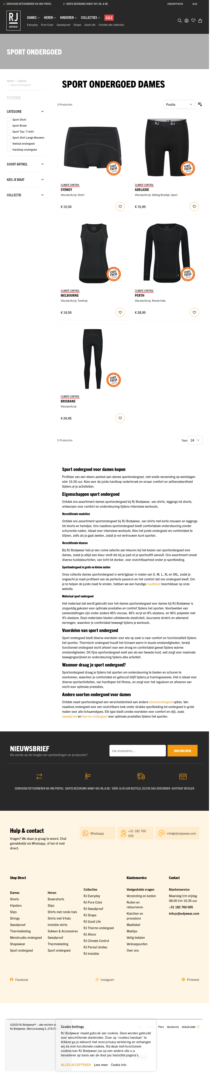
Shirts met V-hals (59, 918)
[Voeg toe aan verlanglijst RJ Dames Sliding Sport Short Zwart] (194, 206)
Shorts (14, 899)
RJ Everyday (92, 896)
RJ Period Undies (95, 947)
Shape (77, 24)
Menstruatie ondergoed (26, 937)
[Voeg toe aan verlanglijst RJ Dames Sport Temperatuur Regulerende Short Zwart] (120, 206)
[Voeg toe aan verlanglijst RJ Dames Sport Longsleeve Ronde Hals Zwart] (194, 312)
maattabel (154, 584)
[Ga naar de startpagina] (13, 21)
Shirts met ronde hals (62, 912)
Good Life (89, 24)
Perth (139, 295)
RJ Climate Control (96, 941)
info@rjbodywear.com (184, 913)
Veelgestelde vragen (140, 889)
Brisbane (68, 401)
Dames (22, 81)
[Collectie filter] (25, 195)
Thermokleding (20, 931)
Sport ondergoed (21, 950)
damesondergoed (161, 702)
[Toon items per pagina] (195, 440)
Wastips (132, 931)
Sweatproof (63, 24)
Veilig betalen (136, 937)
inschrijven (182, 751)
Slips (13, 912)
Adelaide (142, 189)
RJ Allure (90, 934)
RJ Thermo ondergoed (99, 928)
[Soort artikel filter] (25, 164)
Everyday (32, 24)
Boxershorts (56, 899)
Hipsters (16, 905)
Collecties (90, 889)
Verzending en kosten (141, 896)
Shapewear (17, 944)
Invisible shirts (57, 925)
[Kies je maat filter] (25, 179)
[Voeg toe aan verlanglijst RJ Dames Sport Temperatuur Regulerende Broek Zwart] (120, 418)
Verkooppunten (137, 944)
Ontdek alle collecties (111, 24)
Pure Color (47, 24)
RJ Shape (90, 915)
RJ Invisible (91, 953)
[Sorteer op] (179, 104)
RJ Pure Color (93, 902)
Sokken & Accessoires (63, 931)
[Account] (186, 20)
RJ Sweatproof (93, 909)
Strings (15, 918)
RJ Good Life (92, 921)
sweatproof (69, 716)
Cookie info (118, 1065)
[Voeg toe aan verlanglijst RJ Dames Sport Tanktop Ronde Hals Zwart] (120, 312)
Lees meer (101, 1065)
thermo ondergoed (94, 716)
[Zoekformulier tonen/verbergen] (179, 20)
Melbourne (70, 295)
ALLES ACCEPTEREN (76, 1065)
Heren (52, 892)
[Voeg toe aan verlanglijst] (193, 20)
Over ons (133, 950)
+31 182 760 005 (181, 907)
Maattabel (133, 925)
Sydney (66, 189)
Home (10, 81)
